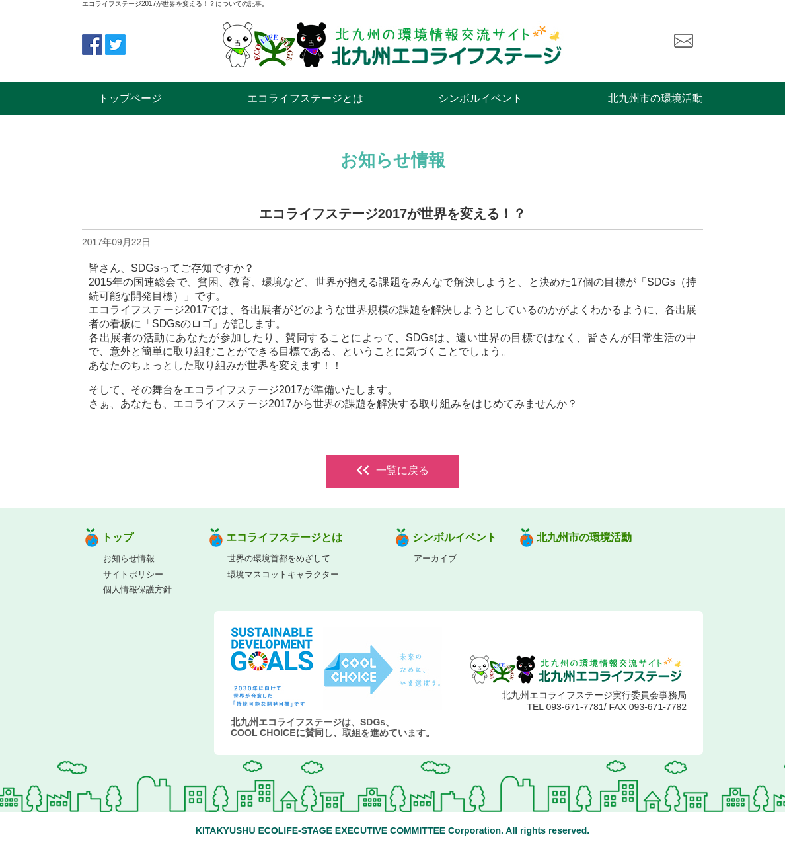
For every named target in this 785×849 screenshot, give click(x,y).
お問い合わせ (683, 41)
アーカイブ (435, 558)
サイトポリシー (133, 574)
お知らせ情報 (129, 558)
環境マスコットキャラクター (283, 574)
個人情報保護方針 (137, 589)
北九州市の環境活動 (655, 98)
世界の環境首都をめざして (278, 558)
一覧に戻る (392, 470)
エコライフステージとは (305, 98)
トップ (117, 537)
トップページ (130, 98)
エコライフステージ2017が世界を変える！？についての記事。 (175, 3)
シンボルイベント (480, 98)
